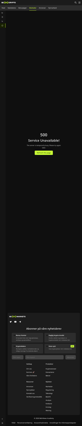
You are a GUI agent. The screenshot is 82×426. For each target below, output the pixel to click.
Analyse (48, 400)
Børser (48, 376)
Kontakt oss (30, 393)
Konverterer (50, 372)
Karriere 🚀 (30, 372)
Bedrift (48, 397)
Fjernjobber (30, 390)
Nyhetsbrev (12, 8)
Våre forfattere (31, 376)
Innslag (48, 407)
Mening (48, 410)
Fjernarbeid (52, 8)
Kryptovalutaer (51, 369)
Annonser (42, 8)
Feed (3, 8)
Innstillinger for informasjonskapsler (63, 423)
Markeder (32, 8)
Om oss (29, 369)
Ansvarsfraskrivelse (41, 423)
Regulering (50, 390)
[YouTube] (15, 321)
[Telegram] (20, 321)
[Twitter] (10, 321)
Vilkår (14, 423)
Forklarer (49, 404)
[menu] (3, 19)
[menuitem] (3, 13)
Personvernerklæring (24, 423)
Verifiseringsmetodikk (34, 397)
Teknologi (49, 393)
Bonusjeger (22, 8)
